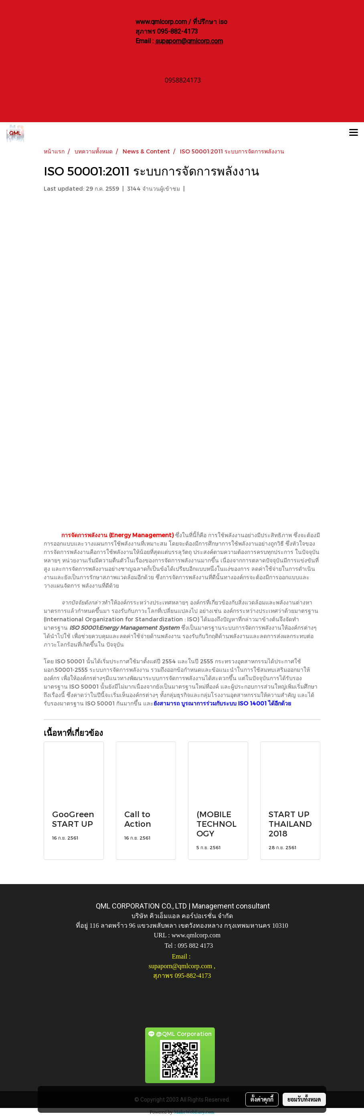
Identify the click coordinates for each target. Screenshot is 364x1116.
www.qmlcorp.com (196, 935)
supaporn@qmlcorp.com (189, 41)
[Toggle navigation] (353, 133)
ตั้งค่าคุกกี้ (262, 1099)
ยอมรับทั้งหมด (304, 1099)
